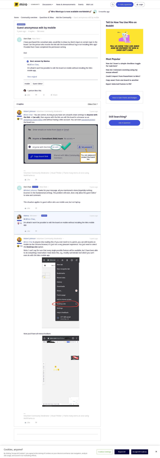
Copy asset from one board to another (122, 80)
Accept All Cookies (140, 452)
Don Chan (27, 38)
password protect (88, 120)
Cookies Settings (104, 452)
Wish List (89, 4)
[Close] (156, 451)
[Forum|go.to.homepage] (27, 4)
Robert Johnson (30, 111)
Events (80, 4)
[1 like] (32, 90)
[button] (124, 4)
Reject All (121, 452)
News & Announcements (65, 4)
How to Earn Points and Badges (124, 98)
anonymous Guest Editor (33, 120)
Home (16, 17)
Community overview (29, 17)
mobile (27, 84)
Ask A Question (124, 123)
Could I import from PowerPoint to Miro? (123, 76)
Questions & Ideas (46, 17)
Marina (26, 216)
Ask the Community (63, 17)
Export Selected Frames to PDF (118, 84)
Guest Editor (38, 84)
